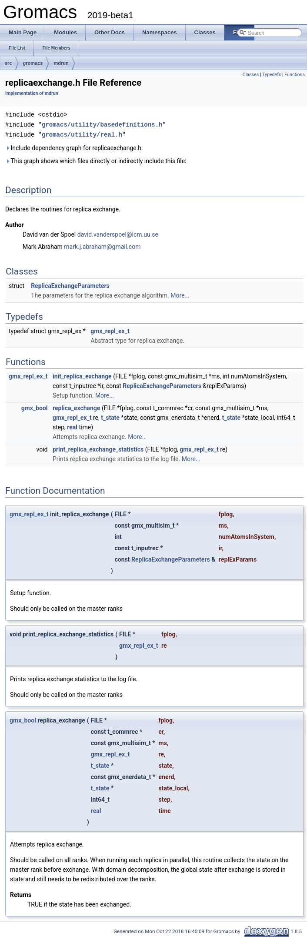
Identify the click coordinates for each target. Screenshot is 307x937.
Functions (294, 74)
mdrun (60, 63)
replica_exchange (76, 406)
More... (179, 294)
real (72, 425)
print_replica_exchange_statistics (98, 448)
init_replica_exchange (82, 374)
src (8, 63)
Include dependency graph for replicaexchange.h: (74, 146)
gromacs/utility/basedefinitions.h (102, 124)
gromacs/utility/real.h (82, 133)
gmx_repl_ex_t (110, 329)
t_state (110, 416)
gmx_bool (34, 406)
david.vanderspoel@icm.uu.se (117, 233)
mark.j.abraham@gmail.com (102, 245)
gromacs (33, 63)
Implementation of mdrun (31, 93)
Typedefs (271, 74)
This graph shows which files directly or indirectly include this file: (96, 159)
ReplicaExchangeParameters (70, 284)
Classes (251, 74)
